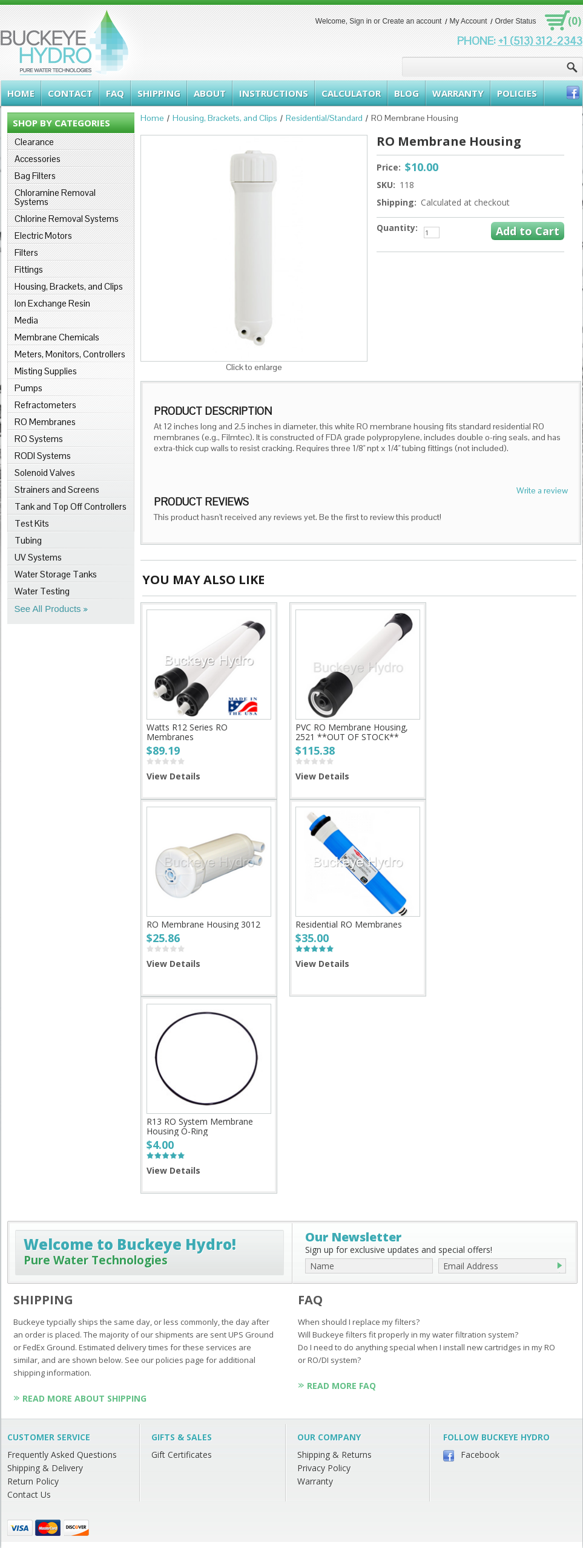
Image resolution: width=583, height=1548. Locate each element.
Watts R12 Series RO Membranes (187, 732)
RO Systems (39, 438)
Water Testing (42, 591)
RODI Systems (43, 455)
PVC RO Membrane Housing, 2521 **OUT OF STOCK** (351, 732)
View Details (173, 776)
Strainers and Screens (57, 489)
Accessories (38, 158)
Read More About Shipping (84, 1398)
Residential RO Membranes (348, 924)
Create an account (411, 21)
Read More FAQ (341, 1385)
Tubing (28, 540)
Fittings (29, 269)
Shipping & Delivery (45, 1468)
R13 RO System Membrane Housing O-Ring (200, 1126)
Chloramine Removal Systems (55, 197)
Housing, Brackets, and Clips (69, 286)
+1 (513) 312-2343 (540, 41)
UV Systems (38, 557)
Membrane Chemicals (57, 337)
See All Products (48, 608)
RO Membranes (45, 422)
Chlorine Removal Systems (67, 218)
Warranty (315, 1481)
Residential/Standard (324, 117)
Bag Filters (35, 175)
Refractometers (45, 405)
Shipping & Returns (334, 1454)
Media (26, 320)
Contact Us (29, 1494)
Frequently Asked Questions (62, 1454)
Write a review (542, 490)
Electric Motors (43, 235)
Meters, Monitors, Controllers (70, 354)
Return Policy (33, 1481)
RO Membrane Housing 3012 (203, 924)
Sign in (360, 21)
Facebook (480, 1454)
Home (152, 117)
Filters (26, 252)
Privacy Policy (324, 1468)
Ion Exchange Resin (52, 303)
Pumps (28, 388)
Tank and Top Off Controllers (71, 506)
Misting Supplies (46, 371)
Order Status (515, 21)
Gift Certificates (181, 1454)
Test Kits (32, 523)
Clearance (34, 142)
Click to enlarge (254, 367)
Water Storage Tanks (56, 574)
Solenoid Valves (45, 472)
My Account (468, 21)
